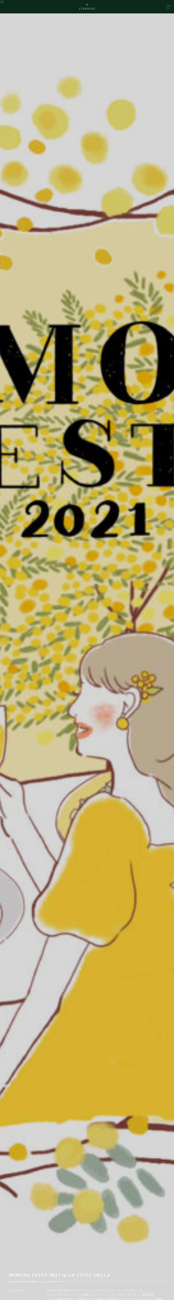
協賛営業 (148, 1294)
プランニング (78, 1290)
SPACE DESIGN (58, 1290)
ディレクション (96, 1290)
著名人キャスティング (97, 1294)
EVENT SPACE (17, 1290)
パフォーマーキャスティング (64, 1294)
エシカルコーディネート (126, 1294)
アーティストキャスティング (125, 1290)
